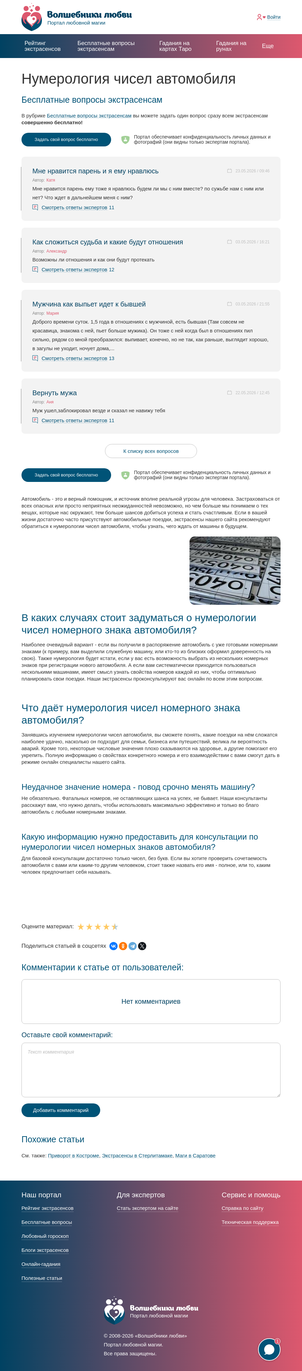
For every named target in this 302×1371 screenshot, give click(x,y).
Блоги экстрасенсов (45, 1250)
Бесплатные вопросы (46, 1222)
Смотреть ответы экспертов (74, 207)
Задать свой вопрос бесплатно (66, 139)
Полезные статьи (41, 1278)
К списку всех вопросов (151, 451)
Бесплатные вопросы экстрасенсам (89, 115)
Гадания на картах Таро (175, 46)
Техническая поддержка (250, 1222)
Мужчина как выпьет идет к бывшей (89, 304)
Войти (274, 17)
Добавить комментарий (61, 1110)
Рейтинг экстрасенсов (43, 46)
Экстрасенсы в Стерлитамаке (137, 1155)
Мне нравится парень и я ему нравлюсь (95, 171)
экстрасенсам (106, 46)
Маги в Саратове (195, 1155)
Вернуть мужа (54, 393)
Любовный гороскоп (45, 1236)
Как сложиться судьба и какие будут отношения (107, 242)
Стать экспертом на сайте (147, 1208)
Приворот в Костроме (73, 1155)
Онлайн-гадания (40, 1264)
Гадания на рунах (231, 46)
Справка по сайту (242, 1208)
